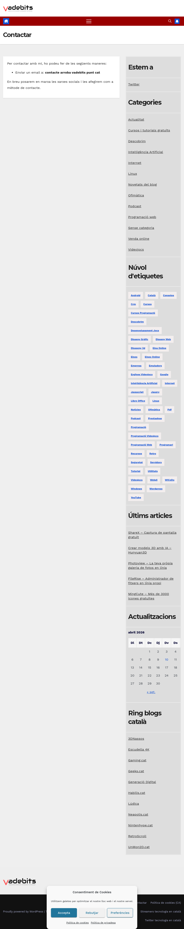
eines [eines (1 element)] (134, 356)
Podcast (134, 206)
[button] (170, 21)
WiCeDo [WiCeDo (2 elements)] (169, 480)
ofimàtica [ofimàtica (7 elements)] (154, 409)
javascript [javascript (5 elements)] (137, 392)
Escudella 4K (138, 749)
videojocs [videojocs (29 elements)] (136, 480)
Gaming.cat (137, 760)
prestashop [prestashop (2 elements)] (155, 418)
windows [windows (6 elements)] (136, 488)
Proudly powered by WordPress (23, 911)
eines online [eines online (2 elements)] (152, 356)
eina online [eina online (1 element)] (159, 348)
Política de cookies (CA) (165, 902)
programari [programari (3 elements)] (166, 444)
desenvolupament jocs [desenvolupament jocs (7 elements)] (145, 330)
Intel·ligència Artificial (145, 152)
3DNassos (136, 739)
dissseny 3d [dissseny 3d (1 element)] (138, 348)
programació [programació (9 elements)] (138, 427)
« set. (151, 692)
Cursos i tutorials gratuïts (149, 130)
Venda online (138, 239)
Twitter (134, 84)
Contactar (140, 902)
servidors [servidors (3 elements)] (156, 462)
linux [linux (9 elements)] (156, 400)
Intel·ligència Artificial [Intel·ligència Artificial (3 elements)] (144, 383)
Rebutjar (92, 913)
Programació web (142, 217)
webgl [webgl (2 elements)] (153, 480)
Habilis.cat (136, 793)
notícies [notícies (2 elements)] (136, 409)
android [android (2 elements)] (135, 295)
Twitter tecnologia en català (163, 920)
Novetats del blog (142, 184)
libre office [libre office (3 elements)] (138, 400)
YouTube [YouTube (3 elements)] (136, 497)
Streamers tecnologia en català (160, 911)
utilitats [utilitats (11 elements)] (153, 471)
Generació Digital (142, 782)
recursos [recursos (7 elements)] (136, 453)
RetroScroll (137, 836)
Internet (134, 163)
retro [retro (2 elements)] (152, 453)
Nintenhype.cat (140, 825)
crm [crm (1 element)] (133, 304)
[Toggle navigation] (89, 21)
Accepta (64, 913)
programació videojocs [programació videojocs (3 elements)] (144, 436)
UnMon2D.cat (139, 847)
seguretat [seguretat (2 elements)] (137, 462)
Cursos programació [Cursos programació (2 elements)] (143, 313)
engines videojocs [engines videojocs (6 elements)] (142, 374)
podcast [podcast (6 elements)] (136, 418)
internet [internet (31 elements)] (170, 383)
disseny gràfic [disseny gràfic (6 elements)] (139, 339)
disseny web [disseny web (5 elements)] (163, 339)
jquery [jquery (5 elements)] (155, 392)
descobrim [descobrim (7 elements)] (137, 321)
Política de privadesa (103, 922)
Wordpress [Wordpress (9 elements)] (155, 488)
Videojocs (136, 249)
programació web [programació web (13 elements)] (141, 444)
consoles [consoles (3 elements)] (168, 295)
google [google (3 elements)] (164, 374)
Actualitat (136, 119)
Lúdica (133, 804)
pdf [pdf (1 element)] (169, 409)
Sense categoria (141, 228)
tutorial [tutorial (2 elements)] (135, 471)
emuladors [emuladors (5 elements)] (155, 365)
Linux (132, 174)
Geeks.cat (136, 771)
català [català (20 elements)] (152, 295)
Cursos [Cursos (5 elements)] (147, 304)
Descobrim (137, 141)
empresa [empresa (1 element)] (136, 365)
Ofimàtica (136, 195)
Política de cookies (77, 922)
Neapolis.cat (138, 814)
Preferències (120, 913)
